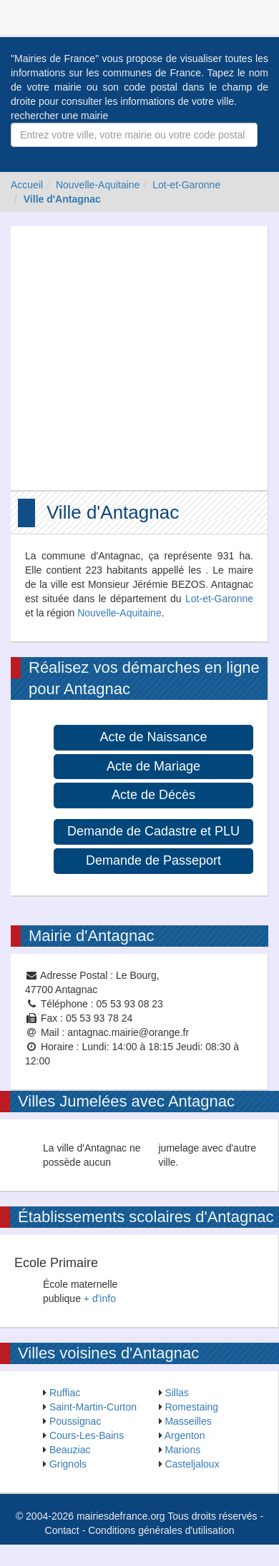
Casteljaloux (192, 1464)
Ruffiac (64, 1392)
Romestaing (191, 1407)
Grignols (68, 1464)
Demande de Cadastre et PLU (153, 831)
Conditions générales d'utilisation (161, 1530)
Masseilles (188, 1421)
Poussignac (75, 1421)
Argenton (185, 1435)
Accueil (27, 184)
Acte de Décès (153, 795)
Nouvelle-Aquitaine (98, 184)
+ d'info (100, 1298)
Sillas (176, 1392)
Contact (62, 1530)
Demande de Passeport (153, 860)
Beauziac (70, 1449)
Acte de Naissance (153, 737)
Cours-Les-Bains (86, 1435)
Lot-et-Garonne (186, 184)
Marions (182, 1449)
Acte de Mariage (153, 766)
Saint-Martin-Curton (93, 1407)
